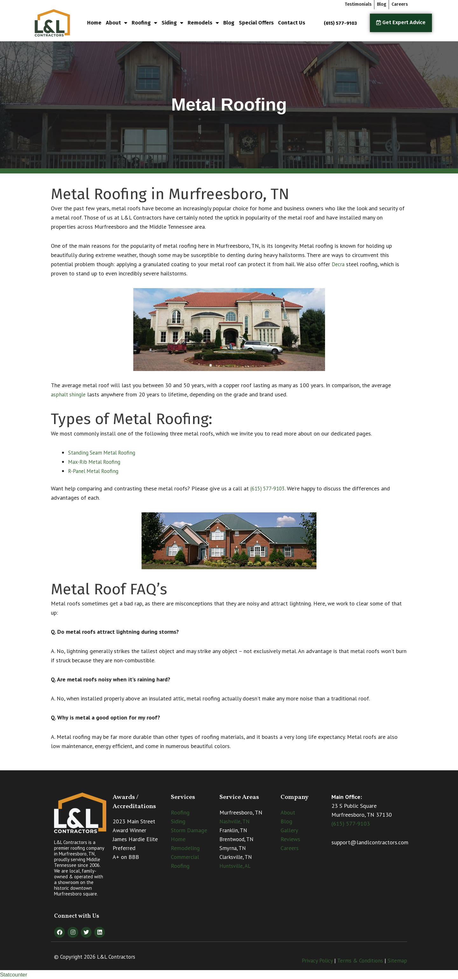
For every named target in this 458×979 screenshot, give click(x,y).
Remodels (203, 23)
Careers (290, 848)
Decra (339, 264)
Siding (172, 23)
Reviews (290, 839)
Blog (228, 23)
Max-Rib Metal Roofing (96, 461)
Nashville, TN (234, 821)
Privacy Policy (317, 960)
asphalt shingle (69, 394)
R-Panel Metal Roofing (95, 471)
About (116, 23)
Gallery (289, 830)
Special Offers (256, 23)
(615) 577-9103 (269, 488)
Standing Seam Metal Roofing (104, 452)
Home (94, 23)
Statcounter (14, 974)
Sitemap (397, 960)
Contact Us (291, 23)
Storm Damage (189, 830)
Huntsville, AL (235, 865)
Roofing (144, 23)
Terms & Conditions (360, 960)
